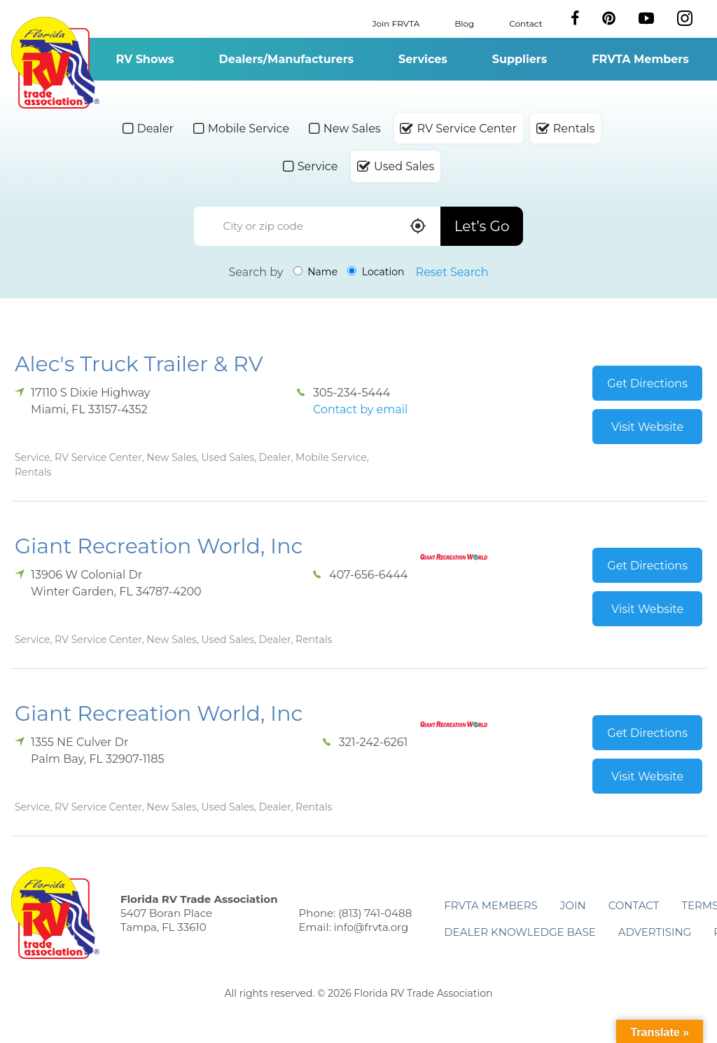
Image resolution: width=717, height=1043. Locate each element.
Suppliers (519, 59)
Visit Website (647, 427)
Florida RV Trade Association (55, 63)
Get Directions (647, 383)
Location (375, 271)
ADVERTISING (655, 932)
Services (422, 59)
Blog (464, 22)
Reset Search (452, 272)
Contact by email (360, 409)
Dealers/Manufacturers (286, 59)
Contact (525, 22)
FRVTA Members (640, 59)
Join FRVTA (396, 22)
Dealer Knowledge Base (519, 932)
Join (573, 905)
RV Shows (145, 59)
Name (315, 271)
